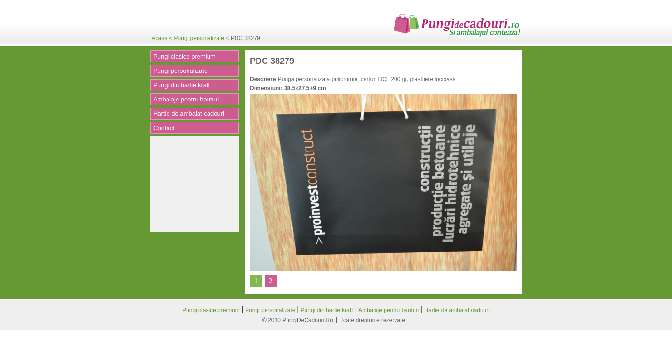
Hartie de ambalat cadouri (188, 113)
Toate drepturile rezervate (372, 320)
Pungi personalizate (180, 70)
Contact (164, 127)
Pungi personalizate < (202, 38)
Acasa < (163, 38)
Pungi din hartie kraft (181, 85)
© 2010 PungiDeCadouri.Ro (297, 320)
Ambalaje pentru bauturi (186, 99)
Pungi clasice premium (184, 56)
